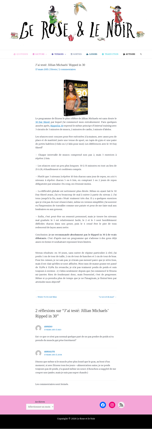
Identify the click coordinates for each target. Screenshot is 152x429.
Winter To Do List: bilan (47, 297)
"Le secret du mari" (107, 297)
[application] (48, 54)
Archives (40, 401)
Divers (53, 69)
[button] (137, 54)
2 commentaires (67, 69)
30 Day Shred (42, 122)
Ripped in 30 (58, 125)
